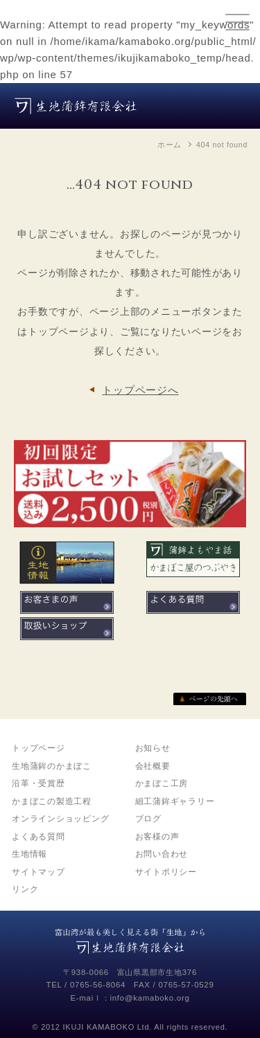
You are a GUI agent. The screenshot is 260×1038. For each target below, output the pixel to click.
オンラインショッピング (60, 818)
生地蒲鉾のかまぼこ (52, 766)
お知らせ (153, 748)
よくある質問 (38, 836)
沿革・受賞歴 (38, 783)
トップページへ (140, 390)
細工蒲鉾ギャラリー (175, 801)
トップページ (38, 748)
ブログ (148, 818)
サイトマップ (38, 872)
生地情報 (29, 854)
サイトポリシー (166, 872)
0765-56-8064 (97, 985)
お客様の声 (157, 836)
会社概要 (153, 766)
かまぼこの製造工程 (52, 801)
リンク (25, 889)
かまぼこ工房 (162, 783)
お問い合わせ (162, 854)
